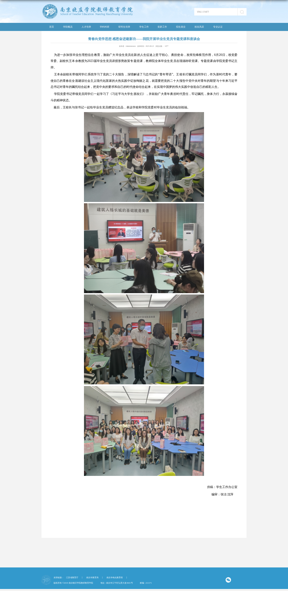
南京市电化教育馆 (115, 577)
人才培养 (86, 27)
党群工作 (162, 27)
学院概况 (68, 27)
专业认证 (218, 27)
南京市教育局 (92, 577)
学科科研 (104, 27)
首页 (51, 27)
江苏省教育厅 (72, 577)
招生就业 (180, 27)
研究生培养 (124, 27)
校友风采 (199, 27)
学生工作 (144, 27)
